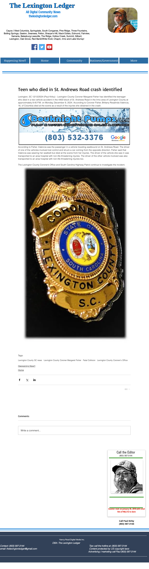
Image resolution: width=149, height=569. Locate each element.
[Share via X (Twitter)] (27, 379)
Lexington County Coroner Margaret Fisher (62, 360)
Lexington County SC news (30, 360)
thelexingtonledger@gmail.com (21, 548)
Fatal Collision (89, 360)
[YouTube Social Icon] (49, 47)
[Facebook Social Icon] (34, 47)
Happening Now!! (26, 366)
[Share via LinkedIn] (34, 379)
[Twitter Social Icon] (42, 47)
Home (21, 370)
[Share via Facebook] (19, 379)
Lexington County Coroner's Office (112, 360)
